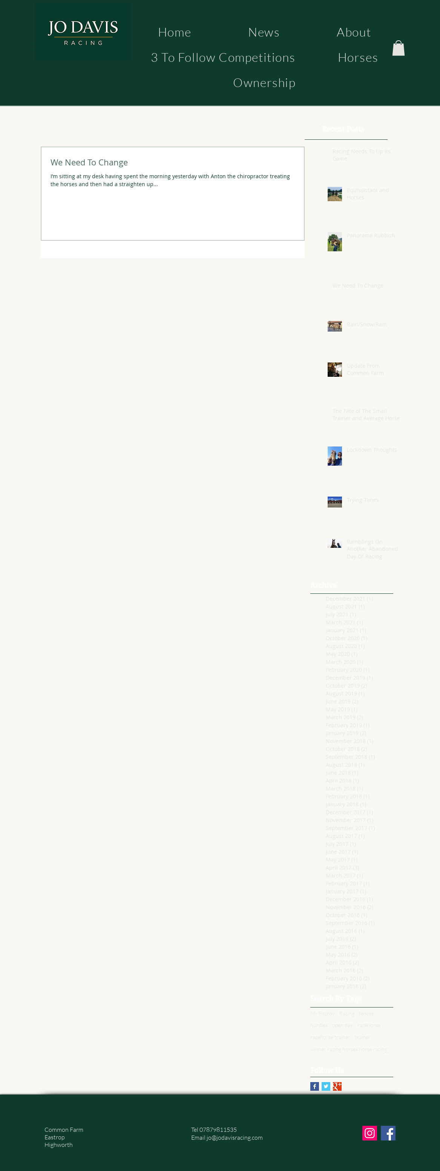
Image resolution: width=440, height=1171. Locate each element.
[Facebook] (388, 1133)
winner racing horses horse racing (348, 1049)
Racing (346, 1013)
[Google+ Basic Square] (337, 1086)
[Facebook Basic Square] (314, 1086)
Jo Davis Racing (63, 1118)
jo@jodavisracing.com (235, 1137)
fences (366, 1013)
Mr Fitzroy (322, 1013)
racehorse (368, 1025)
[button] (398, 48)
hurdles (319, 1025)
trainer (363, 1037)
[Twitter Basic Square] (326, 1086)
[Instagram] (369, 1133)
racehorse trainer (330, 1037)
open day (342, 1025)
